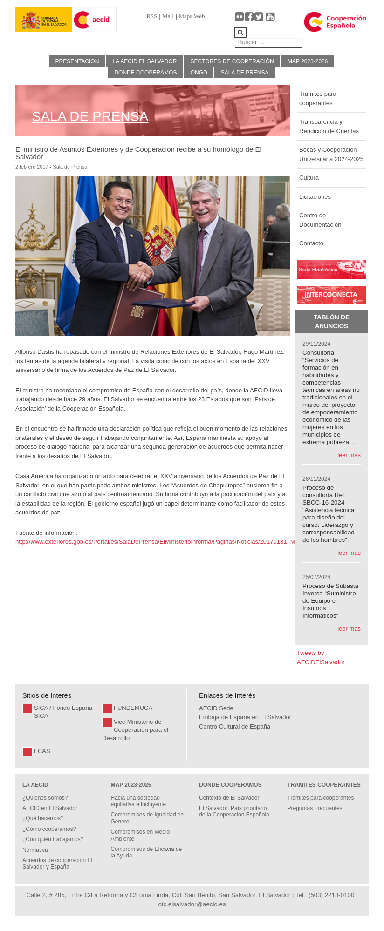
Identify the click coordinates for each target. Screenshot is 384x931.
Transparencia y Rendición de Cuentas (329, 126)
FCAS (42, 751)
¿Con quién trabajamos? (52, 839)
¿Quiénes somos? (45, 798)
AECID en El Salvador (49, 808)
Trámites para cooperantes (317, 98)
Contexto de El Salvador (229, 798)
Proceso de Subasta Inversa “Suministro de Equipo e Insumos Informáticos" (330, 600)
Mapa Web (191, 16)
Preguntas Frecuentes (315, 808)
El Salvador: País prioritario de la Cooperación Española (234, 811)
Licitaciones (315, 196)
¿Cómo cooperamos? (49, 829)
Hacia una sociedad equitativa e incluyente (138, 801)
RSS (151, 16)
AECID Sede (216, 708)
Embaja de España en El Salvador (245, 717)
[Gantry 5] (43, 20)
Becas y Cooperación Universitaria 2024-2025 (331, 154)
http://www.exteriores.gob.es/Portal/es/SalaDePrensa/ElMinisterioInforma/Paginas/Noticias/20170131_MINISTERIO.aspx (178, 541)
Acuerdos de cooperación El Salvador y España (57, 863)
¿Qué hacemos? (43, 818)
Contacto (311, 243)
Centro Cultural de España (234, 726)
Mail (168, 16)
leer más (349, 455)
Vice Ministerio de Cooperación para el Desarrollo (135, 730)
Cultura (309, 177)
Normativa (35, 850)
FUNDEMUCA (133, 707)
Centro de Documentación (320, 220)
